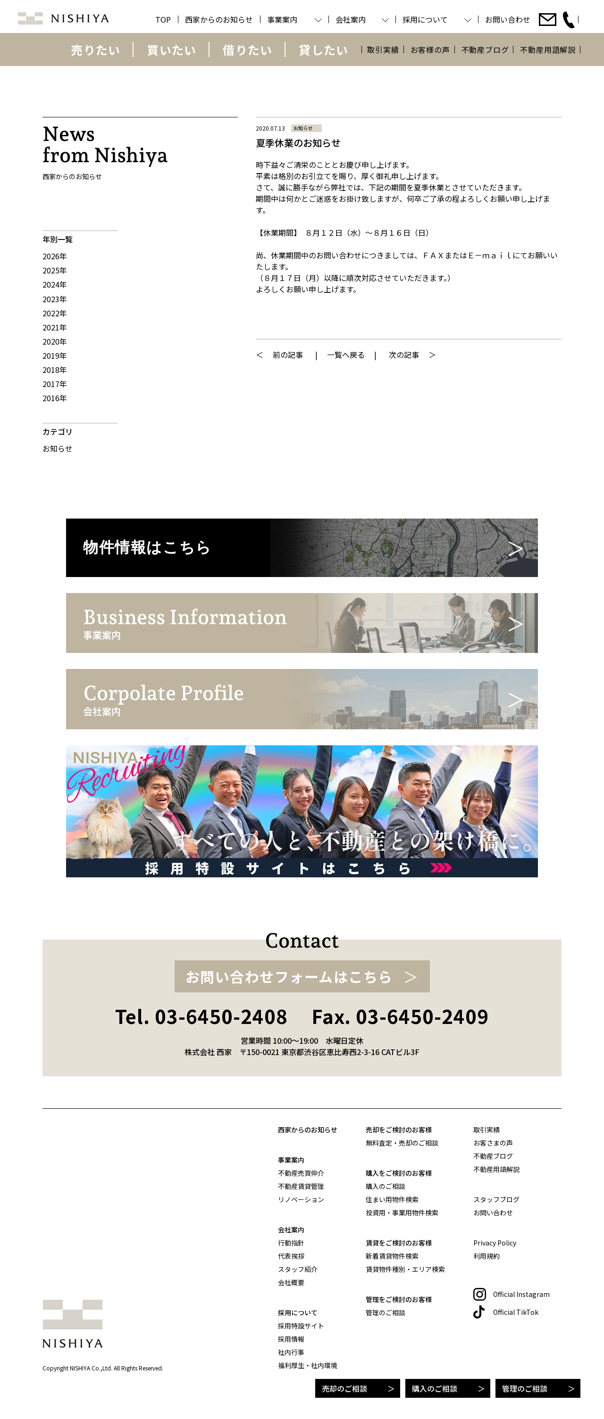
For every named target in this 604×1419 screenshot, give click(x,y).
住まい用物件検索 (392, 1199)
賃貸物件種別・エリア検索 (405, 1269)
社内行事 (291, 1352)
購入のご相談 (434, 1388)
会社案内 (291, 1229)
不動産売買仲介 (301, 1173)
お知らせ (57, 448)
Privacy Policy (494, 1242)
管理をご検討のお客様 (399, 1299)
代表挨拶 (291, 1256)
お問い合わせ (493, 1212)
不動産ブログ (485, 49)
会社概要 (291, 1282)
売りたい (95, 49)
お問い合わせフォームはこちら (289, 976)
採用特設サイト (301, 1325)
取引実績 (383, 49)
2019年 (54, 355)
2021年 (54, 327)
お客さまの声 (493, 1142)
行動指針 (291, 1242)
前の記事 (288, 354)
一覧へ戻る (346, 354)
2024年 (54, 284)
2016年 (54, 398)
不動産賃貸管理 (301, 1186)
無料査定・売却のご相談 (402, 1142)
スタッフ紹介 (298, 1269)
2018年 (54, 369)
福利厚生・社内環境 (307, 1365)
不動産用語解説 (548, 49)
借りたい (247, 49)
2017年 (54, 383)
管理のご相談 (524, 1388)
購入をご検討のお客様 (399, 1173)
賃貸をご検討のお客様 (399, 1242)
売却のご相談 (344, 1388)
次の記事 (404, 354)
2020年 (54, 341)
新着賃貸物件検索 (392, 1256)
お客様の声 (430, 49)
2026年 (54, 256)
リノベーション (301, 1199)
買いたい (171, 49)
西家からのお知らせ (307, 1129)
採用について (298, 1312)
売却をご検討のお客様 (399, 1129)
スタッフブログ (496, 1199)
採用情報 (291, 1339)
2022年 (54, 313)
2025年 (54, 270)
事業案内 (291, 1159)
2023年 (54, 299)
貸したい (323, 49)
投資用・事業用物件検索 (402, 1212)
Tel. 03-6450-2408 (201, 1016)
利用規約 (486, 1256)
